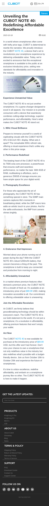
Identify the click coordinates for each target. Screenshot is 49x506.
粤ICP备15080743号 (24, 497)
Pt (43, 4)
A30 (5, 424)
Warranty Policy (10, 456)
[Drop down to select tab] (2, 2)
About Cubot (9, 433)
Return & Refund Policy (13, 453)
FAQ (6, 468)
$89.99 (29, 291)
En (35, 4)
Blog (6, 438)
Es (39, 4)
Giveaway (8, 435)
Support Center (10, 476)
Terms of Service (10, 458)
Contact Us (8, 473)
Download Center (10, 470)
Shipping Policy (10, 450)
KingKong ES (9, 418)
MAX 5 (6, 421)
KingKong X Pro (10, 415)
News (6, 441)
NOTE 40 (19, 51)
